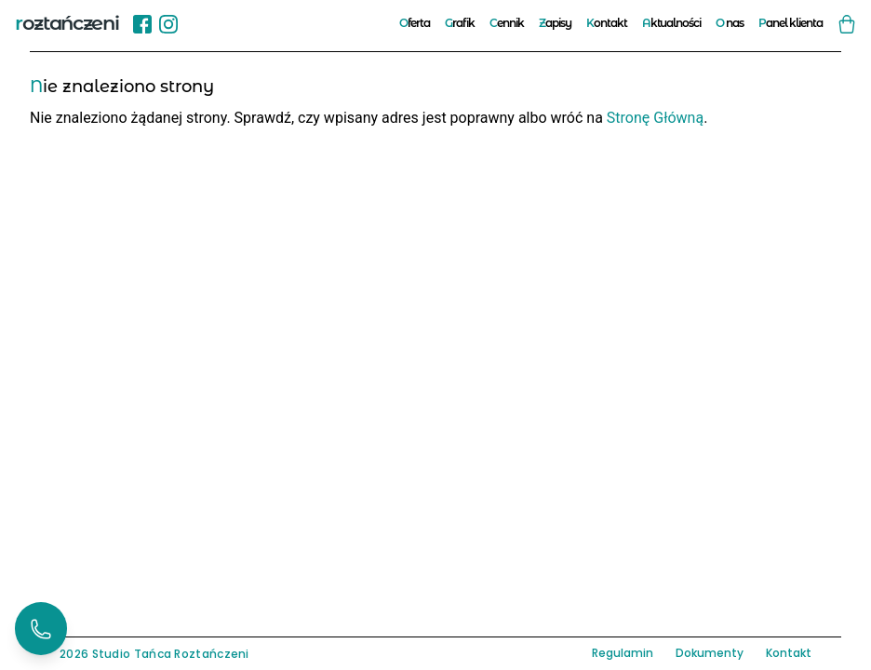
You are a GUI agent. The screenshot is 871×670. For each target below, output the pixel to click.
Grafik (460, 23)
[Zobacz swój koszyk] (847, 23)
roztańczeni (66, 22)
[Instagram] (168, 23)
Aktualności (672, 23)
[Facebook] (142, 23)
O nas (730, 23)
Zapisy (555, 23)
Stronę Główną (655, 118)
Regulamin (622, 653)
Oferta (414, 23)
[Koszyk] (847, 23)
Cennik (506, 23)
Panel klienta (790, 23)
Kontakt (606, 23)
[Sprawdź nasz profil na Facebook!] (142, 23)
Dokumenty (710, 653)
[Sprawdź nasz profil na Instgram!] (168, 23)
